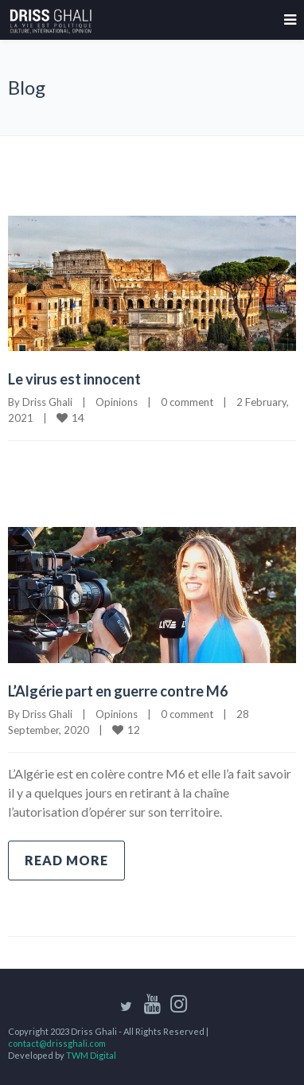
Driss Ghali (47, 402)
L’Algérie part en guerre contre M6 (118, 691)
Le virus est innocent (74, 379)
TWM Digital (91, 1055)
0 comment (187, 402)
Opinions (116, 402)
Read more (66, 860)
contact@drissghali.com (57, 1043)
